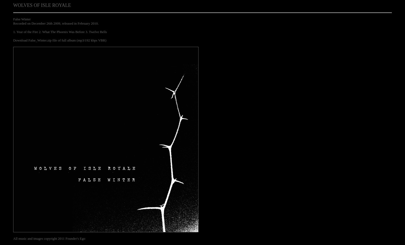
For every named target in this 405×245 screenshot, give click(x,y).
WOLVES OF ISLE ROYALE (42, 5)
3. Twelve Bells (96, 32)
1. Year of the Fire (25, 32)
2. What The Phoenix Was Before (62, 32)
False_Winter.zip (39, 40)
